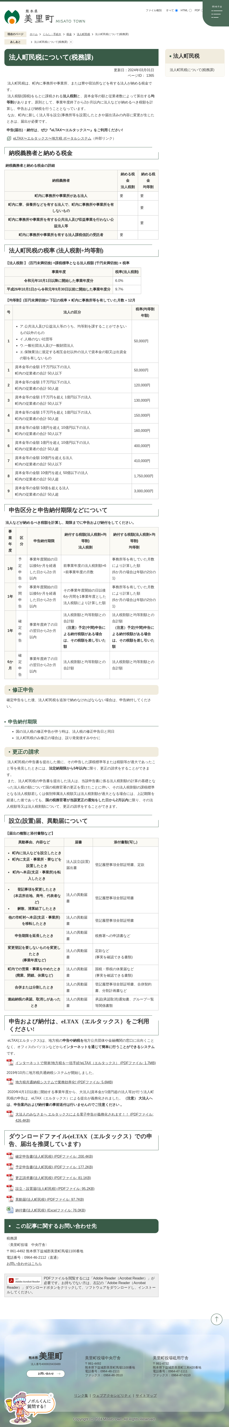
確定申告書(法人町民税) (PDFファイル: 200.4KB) (54, 1156)
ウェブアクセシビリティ (111, 1395)
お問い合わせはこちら (24, 1264)
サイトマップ (146, 1395)
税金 (69, 34)
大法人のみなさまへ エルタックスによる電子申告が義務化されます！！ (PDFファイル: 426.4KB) (84, 1117)
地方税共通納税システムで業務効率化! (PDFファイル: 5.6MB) (64, 1082)
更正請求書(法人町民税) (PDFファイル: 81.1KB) (53, 1178)
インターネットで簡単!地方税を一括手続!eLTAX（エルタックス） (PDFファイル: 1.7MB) (85, 1063)
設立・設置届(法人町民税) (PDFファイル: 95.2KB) (54, 1189)
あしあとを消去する (71, 42)
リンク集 (81, 1395)
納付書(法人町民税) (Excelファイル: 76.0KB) (50, 1210)
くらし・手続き (52, 34)
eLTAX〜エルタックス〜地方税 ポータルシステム (52, 138)
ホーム (34, 34)
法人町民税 (83, 34)
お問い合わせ (46, 1373)
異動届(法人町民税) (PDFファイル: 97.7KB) (49, 1199)
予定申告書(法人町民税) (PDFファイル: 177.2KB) (54, 1167)
